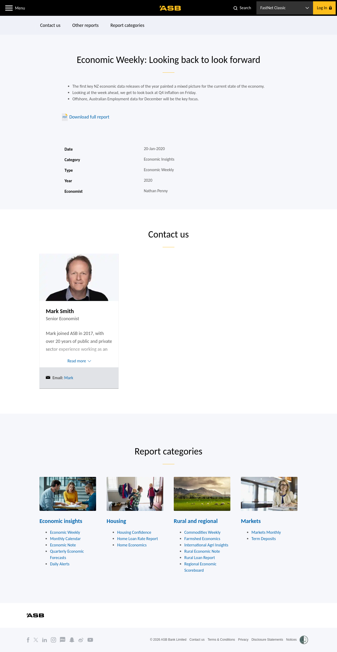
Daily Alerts (60, 563)
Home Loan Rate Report (137, 538)
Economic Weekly (65, 532)
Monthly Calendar (65, 538)
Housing (116, 521)
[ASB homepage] (170, 8)
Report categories (128, 25)
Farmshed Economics (202, 538)
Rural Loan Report (199, 557)
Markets (251, 521)
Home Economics (132, 544)
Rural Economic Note (202, 551)
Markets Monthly (266, 532)
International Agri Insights (206, 544)
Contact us (50, 25)
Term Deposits (263, 538)
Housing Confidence (134, 532)
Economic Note (63, 544)
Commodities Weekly (202, 532)
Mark (68, 377)
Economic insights (60, 521)
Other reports (85, 25)
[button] (9, 7)
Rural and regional (196, 521)
